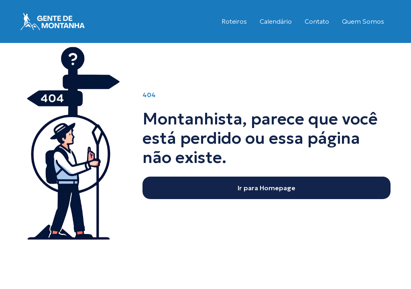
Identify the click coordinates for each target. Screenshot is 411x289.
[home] (52, 21)
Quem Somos (363, 21)
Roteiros (234, 21)
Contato (317, 21)
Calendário (276, 21)
